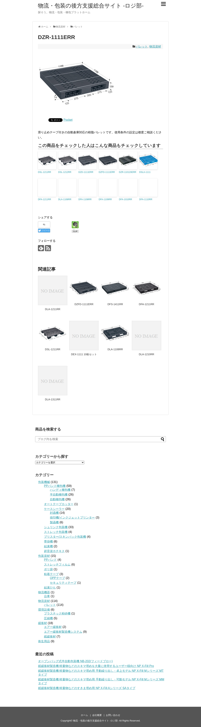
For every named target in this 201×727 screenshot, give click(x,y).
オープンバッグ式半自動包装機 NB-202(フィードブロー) (75, 661)
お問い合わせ (113, 715)
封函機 (54, 512)
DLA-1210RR (146, 354)
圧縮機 (48, 618)
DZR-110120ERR (127, 172)
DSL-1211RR (44, 172)
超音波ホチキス (54, 551)
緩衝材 (42, 623)
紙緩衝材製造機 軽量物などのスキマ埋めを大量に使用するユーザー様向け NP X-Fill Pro (96, 666)
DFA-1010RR (125, 199)
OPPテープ (57, 578)
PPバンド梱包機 (55, 485)
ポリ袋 (48, 569)
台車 (47, 596)
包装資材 (44, 555)
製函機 (54, 522)
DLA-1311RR (52, 399)
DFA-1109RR (105, 199)
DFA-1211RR (44, 199)
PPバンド (50, 559)
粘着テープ (51, 574)
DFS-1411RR (115, 304)
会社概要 (97, 715)
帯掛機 (48, 541)
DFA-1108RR (84, 199)
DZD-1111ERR (85, 172)
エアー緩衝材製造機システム (63, 631)
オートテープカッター (58, 504)
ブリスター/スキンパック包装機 (65, 536)
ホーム (84, 715)
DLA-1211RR (52, 309)
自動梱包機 (57, 499)
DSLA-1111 (145, 172)
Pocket (68, 119)
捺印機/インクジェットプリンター (72, 517)
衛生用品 (44, 641)
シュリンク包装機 (56, 527)
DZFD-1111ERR (107, 172)
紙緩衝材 (50, 636)
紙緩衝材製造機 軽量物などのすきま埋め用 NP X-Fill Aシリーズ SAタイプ (86, 688)
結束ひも (50, 587)
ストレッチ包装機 (56, 531)
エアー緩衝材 (53, 626)
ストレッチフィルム (57, 564)
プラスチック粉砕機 (57, 613)
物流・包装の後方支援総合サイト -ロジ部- (91, 6)
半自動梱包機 (59, 494)
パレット (142, 46)
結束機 (48, 546)
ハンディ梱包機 (60, 489)
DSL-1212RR (64, 172)
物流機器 (44, 592)
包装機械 (44, 482)
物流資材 (155, 46)
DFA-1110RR (145, 199)
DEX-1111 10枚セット (84, 354)
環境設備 (44, 609)
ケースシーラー (54, 508)
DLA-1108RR (64, 199)
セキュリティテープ (63, 582)
